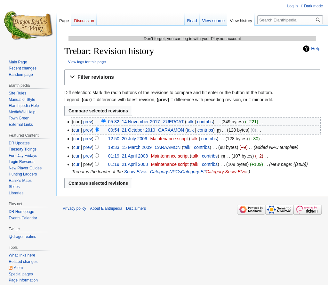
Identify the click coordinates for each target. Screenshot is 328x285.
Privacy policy (74, 208)
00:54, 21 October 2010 (131, 130)
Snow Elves (136, 171)
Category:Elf (193, 171)
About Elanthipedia (106, 208)
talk (190, 121)
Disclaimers (136, 208)
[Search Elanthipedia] (290, 19)
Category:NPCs (165, 171)
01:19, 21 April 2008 (128, 156)
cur (76, 130)
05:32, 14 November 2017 (134, 121)
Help (315, 48)
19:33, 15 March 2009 (130, 147)
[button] (192, 77)
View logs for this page (87, 62)
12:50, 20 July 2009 (127, 138)
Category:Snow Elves (227, 171)
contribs (205, 121)
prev (87, 121)
